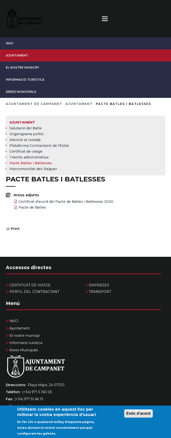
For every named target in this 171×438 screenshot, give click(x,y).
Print (15, 229)
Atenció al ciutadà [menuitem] (25, 140)
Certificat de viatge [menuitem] (25, 151)
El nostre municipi (22, 67)
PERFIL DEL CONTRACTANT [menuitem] (34, 291)
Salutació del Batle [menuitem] (25, 128)
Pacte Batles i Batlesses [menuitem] (30, 163)
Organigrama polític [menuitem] (26, 134)
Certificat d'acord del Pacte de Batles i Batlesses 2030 (65, 201)
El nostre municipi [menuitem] (24, 335)
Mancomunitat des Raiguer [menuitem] (33, 169)
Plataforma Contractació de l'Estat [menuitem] (39, 145)
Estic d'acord (138, 417)
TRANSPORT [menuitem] (100, 291)
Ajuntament (17, 55)
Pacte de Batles (32, 207)
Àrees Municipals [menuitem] (23, 350)
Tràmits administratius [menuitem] (29, 157)
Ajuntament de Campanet (34, 104)
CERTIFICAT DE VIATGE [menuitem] (30, 285)
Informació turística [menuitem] (25, 342)
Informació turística (25, 79)
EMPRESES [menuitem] (99, 285)
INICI (9, 43)
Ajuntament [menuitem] (22, 122)
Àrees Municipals (21, 92)
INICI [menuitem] (13, 321)
